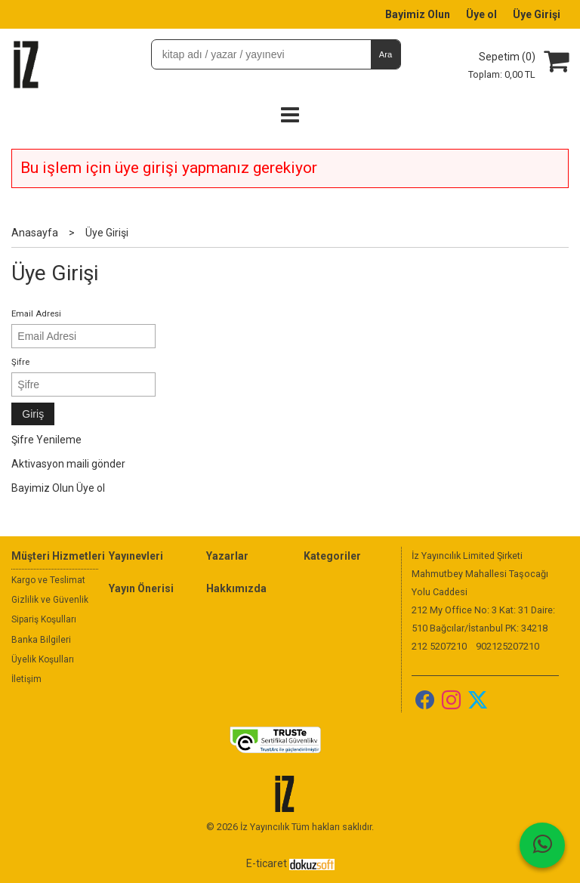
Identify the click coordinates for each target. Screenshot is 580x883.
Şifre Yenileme (46, 440)
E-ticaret (266, 863)
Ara (385, 54)
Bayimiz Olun (42, 488)
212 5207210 (439, 646)
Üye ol (90, 488)
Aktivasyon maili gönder (68, 464)
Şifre (20, 362)
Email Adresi (36, 314)
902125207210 (507, 646)
